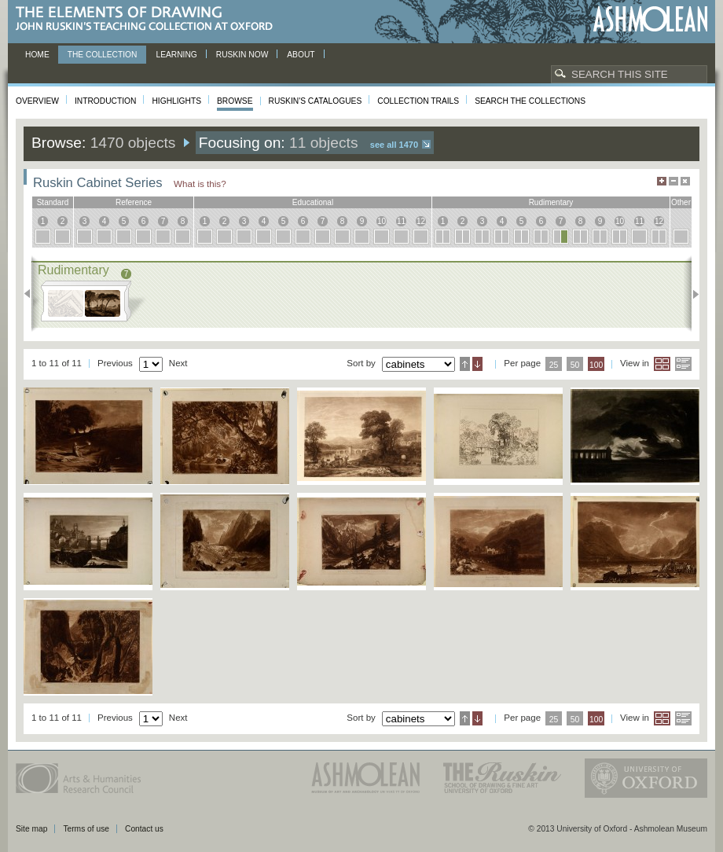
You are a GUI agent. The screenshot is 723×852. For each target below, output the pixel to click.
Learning (176, 54)
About (300, 54)
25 (554, 365)
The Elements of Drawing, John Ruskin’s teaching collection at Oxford (149, 19)
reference (134, 202)
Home (37, 54)
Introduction (105, 101)
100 (596, 365)
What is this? (200, 183)
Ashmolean (650, 19)
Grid (662, 364)
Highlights (176, 101)
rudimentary (551, 202)
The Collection (103, 54)
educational (312, 202)
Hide (685, 181)
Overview (37, 101)
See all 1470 (394, 144)
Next (691, 293)
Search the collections (530, 101)
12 (421, 221)
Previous (32, 293)
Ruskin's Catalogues (315, 101)
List (683, 364)
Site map (31, 828)
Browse (235, 101)
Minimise (673, 181)
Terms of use (86, 828)
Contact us (144, 828)
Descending (477, 364)
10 (381, 221)
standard (53, 202)
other (681, 202)
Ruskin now (242, 54)
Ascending (465, 364)
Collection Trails (418, 101)
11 (401, 221)
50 (575, 365)
